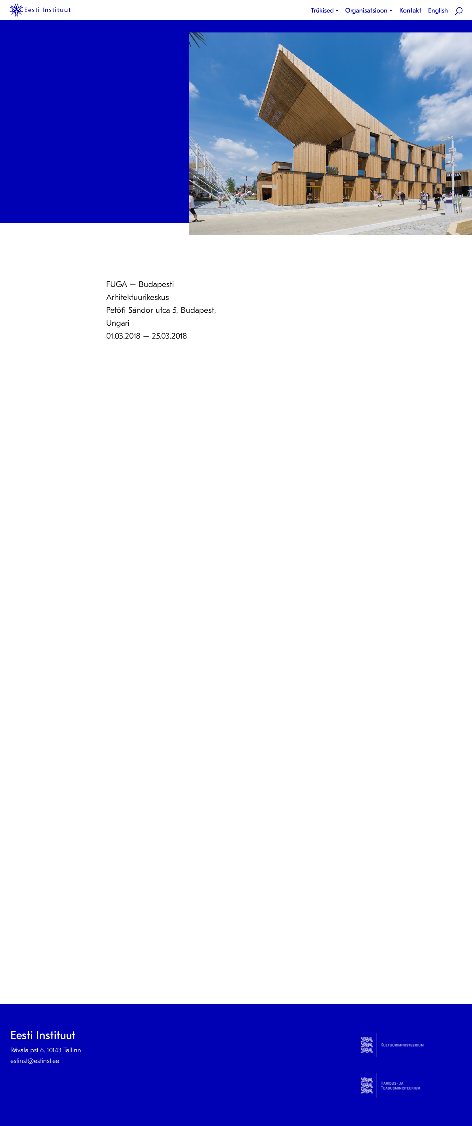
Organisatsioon (366, 10)
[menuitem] (326, 10)
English (438, 10)
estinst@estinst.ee (34, 1061)
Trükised (322, 10)
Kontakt (410, 10)
